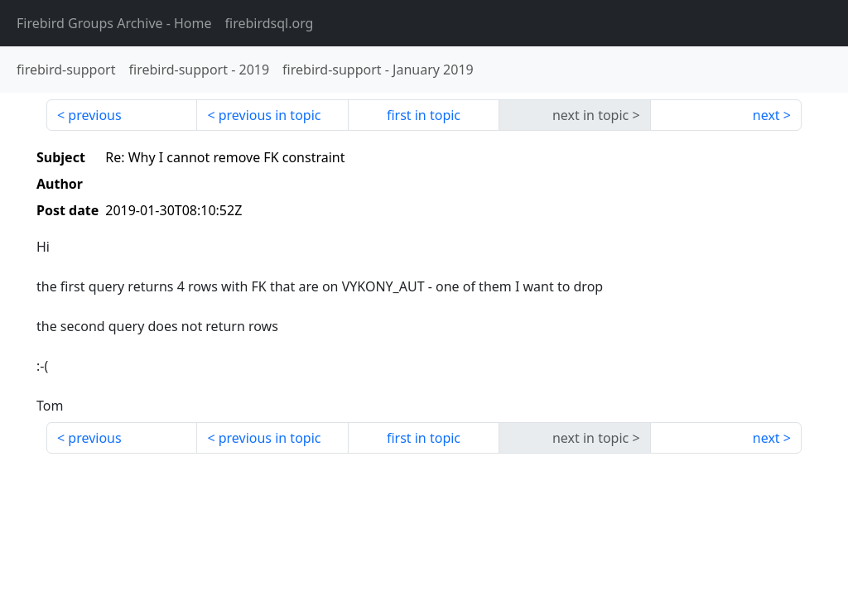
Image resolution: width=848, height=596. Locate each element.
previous (94, 115)
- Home (114, 23)
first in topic (423, 115)
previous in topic (270, 115)
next (766, 115)
